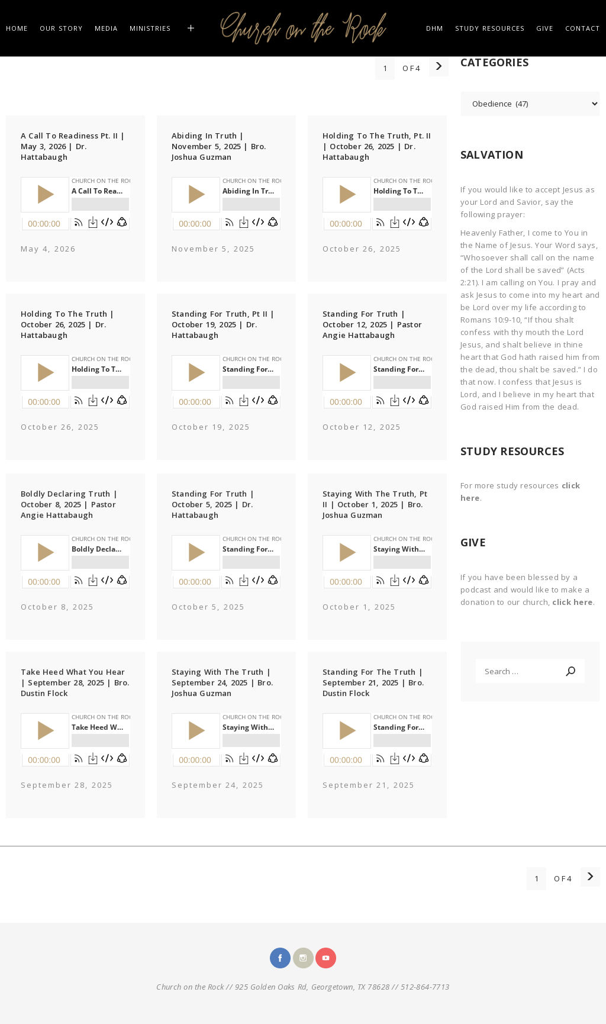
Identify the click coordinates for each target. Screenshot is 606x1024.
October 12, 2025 (362, 426)
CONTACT (582, 28)
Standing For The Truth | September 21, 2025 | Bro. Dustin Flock (373, 695)
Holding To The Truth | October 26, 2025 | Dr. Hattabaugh (67, 324)
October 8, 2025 (57, 619)
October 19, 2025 (211, 426)
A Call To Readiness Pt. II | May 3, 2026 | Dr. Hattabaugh (73, 146)
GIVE (544, 28)
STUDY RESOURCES (489, 28)
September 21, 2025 (369, 798)
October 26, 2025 (362, 248)
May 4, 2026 (48, 248)
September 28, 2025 (67, 798)
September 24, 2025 (218, 798)
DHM (434, 28)
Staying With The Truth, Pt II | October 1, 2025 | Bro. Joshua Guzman (375, 517)
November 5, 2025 (213, 248)
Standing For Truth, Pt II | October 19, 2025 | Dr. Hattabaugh (223, 324)
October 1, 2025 (359, 619)
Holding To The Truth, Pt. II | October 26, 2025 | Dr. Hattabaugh (377, 146)
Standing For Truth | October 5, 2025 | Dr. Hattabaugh (213, 517)
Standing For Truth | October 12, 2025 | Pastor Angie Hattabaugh (372, 324)
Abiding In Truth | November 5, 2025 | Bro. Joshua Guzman (219, 146)
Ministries (150, 28)
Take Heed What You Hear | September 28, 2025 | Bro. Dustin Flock (75, 695)
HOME (17, 28)
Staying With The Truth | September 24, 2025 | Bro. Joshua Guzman (222, 695)
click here (572, 602)
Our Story (61, 28)
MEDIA (106, 28)
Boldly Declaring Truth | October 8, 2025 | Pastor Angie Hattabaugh (69, 517)
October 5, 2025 (208, 619)
